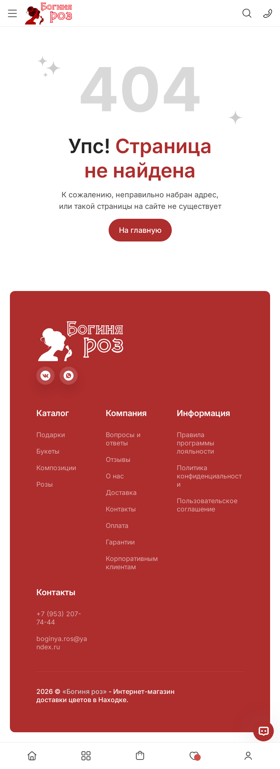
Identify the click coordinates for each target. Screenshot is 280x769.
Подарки (50, 435)
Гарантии (120, 542)
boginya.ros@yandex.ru (61, 642)
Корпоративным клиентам (132, 562)
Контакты (121, 509)
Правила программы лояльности (195, 443)
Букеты (47, 451)
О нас (115, 476)
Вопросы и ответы (123, 439)
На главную (140, 230)
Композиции (56, 468)
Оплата (117, 525)
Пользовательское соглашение (207, 505)
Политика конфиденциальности (209, 476)
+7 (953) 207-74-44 (58, 618)
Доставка (121, 492)
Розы (44, 484)
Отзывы (118, 459)
